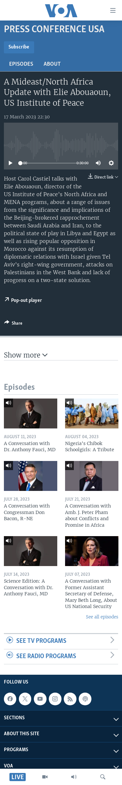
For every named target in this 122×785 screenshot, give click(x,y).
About (52, 64)
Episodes (21, 64)
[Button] (13, 324)
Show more (25, 355)
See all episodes (102, 617)
